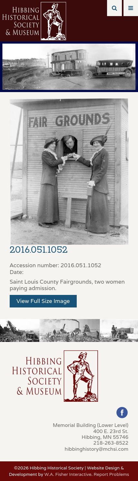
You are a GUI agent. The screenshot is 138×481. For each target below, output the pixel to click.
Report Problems (111, 474)
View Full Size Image (43, 301)
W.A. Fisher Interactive (68, 474)
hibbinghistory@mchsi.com (96, 449)
